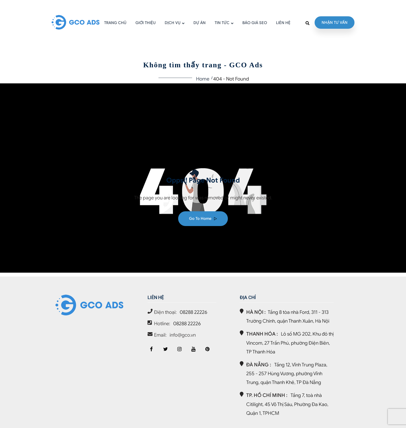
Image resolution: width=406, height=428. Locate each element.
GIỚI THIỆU (145, 23)
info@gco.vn (183, 335)
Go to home (203, 218)
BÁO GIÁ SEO (254, 23)
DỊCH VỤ (172, 23)
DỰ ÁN (199, 23)
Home (202, 79)
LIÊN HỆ (283, 23)
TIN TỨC (222, 23)
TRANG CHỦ (115, 23)
